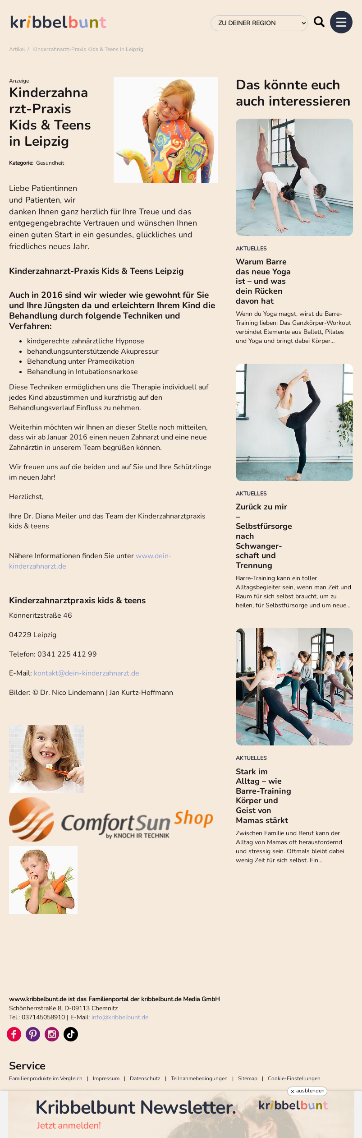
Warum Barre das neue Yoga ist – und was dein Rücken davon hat (263, 281)
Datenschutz (145, 1078)
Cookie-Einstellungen (294, 1078)
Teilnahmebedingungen (199, 1078)
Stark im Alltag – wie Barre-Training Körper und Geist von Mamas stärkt (263, 796)
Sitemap (247, 1078)
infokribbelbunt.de (120, 1017)
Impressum (106, 1078)
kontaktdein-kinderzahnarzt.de (86, 673)
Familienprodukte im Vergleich (45, 1078)
